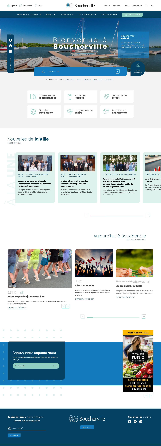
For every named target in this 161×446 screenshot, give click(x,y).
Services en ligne (109, 14)
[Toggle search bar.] (146, 6)
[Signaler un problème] (117, 111)
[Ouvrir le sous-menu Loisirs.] (55, 14)
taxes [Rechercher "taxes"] (78, 80)
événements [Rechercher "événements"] (109, 80)
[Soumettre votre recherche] (118, 71)
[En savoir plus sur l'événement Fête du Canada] (93, 274)
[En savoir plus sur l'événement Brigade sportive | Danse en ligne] (40, 279)
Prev (146, 396)
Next (151, 396)
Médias (126, 6)
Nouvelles (116, 6)
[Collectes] (80, 96)
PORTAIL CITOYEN (132, 14)
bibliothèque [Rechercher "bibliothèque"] (98, 80)
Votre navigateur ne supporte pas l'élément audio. (36, 366)
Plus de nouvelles (14, 143)
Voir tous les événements (136, 240)
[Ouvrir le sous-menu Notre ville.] (73, 14)
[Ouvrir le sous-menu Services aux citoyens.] (40, 14)
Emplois (107, 6)
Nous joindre (137, 6)
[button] (144, 37)
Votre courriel (17, 428)
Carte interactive (138, 68)
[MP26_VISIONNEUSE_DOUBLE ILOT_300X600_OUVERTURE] (138, 361)
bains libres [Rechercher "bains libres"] (70, 80)
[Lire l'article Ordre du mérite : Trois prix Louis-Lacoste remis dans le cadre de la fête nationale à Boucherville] (35, 178)
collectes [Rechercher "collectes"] (87, 80)
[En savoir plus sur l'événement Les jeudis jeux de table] (132, 275)
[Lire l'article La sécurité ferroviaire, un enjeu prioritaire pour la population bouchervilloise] (77, 178)
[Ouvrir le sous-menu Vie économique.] (95, 14)
